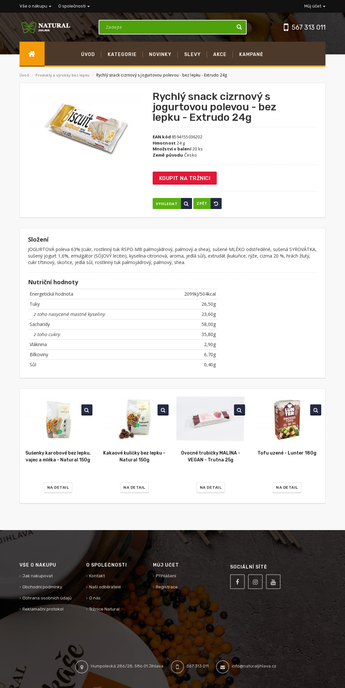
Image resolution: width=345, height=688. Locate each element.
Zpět (209, 203)
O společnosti (74, 6)
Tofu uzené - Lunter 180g (286, 453)
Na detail (58, 487)
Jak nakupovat (37, 575)
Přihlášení (166, 575)
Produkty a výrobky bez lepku (62, 75)
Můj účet (314, 6)
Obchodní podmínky (42, 586)
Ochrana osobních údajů (47, 598)
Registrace (167, 586)
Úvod (24, 75)
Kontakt (97, 575)
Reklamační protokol (42, 609)
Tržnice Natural (104, 609)
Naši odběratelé (105, 586)
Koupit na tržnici (185, 178)
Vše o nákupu (35, 6)
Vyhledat (174, 203)
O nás (95, 598)
